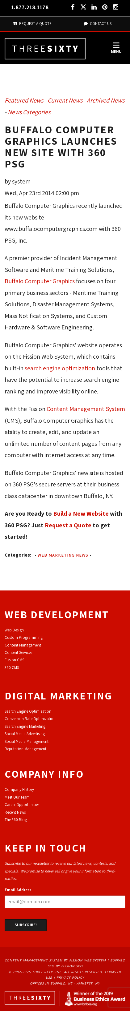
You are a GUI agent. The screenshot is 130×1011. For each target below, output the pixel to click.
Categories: (18, 555)
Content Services (18, 652)
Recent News (15, 812)
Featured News (24, 100)
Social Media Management (26, 741)
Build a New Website (81, 514)
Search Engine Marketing (25, 726)
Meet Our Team (17, 797)
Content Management (23, 645)
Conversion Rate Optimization (30, 718)
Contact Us (97, 23)
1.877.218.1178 (29, 7)
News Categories (29, 112)
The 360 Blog (16, 819)
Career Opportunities (22, 804)
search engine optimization (60, 368)
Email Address (18, 889)
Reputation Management (25, 748)
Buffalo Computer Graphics (40, 281)
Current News (65, 100)
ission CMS (15, 660)
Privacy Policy (70, 977)
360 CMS (12, 667)
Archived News (105, 100)
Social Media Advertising (25, 733)
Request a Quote (68, 525)
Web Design (14, 630)
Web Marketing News (63, 555)
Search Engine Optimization (28, 711)
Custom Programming (24, 637)
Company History (19, 789)
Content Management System (86, 409)
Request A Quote (32, 23)
